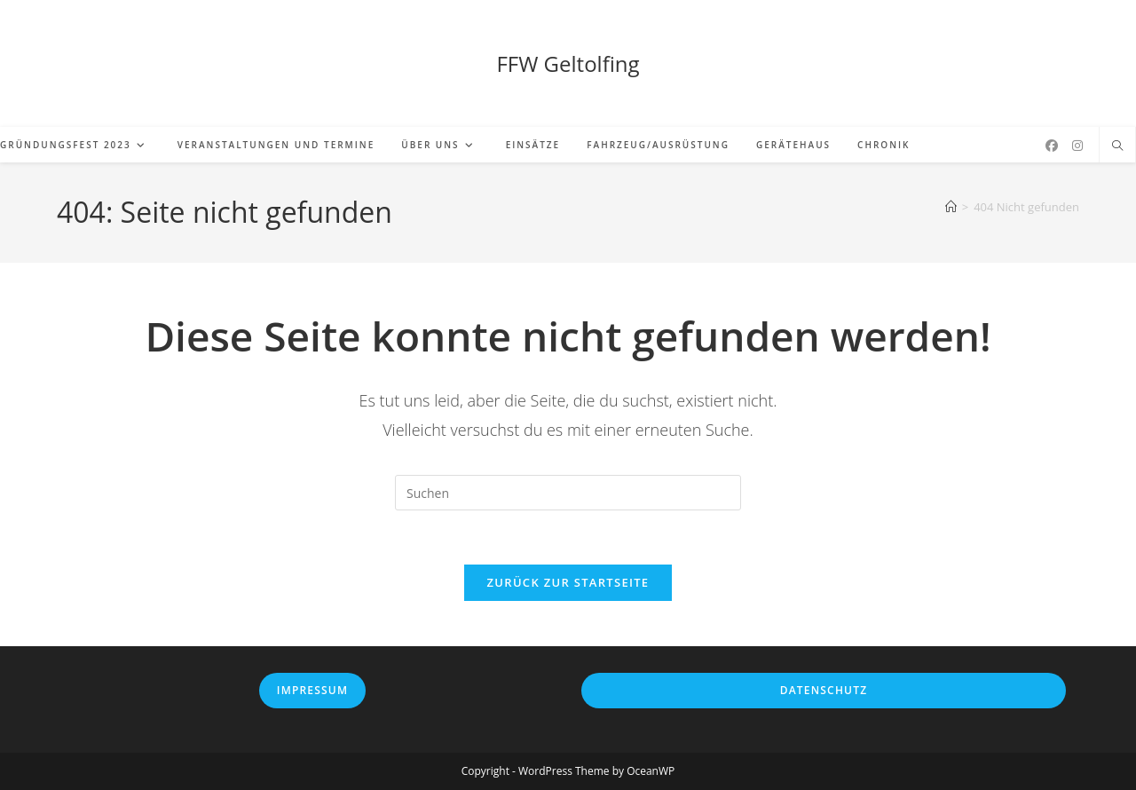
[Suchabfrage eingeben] (568, 492)
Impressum (312, 690)
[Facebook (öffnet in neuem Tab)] (1051, 145)
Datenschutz (824, 690)
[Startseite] (951, 207)
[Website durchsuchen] (1117, 146)
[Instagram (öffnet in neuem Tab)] (1077, 145)
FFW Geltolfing (567, 63)
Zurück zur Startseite (568, 582)
